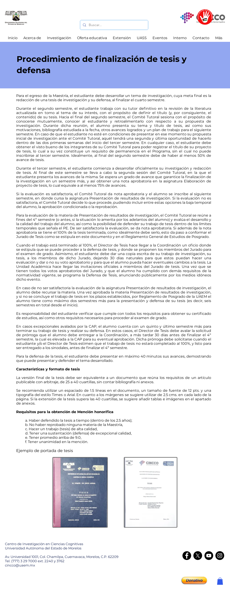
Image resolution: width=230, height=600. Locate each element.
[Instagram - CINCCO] (219, 555)
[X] (197, 555)
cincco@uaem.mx (20, 565)
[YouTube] (208, 555)
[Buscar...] (114, 25)
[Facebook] (186, 555)
